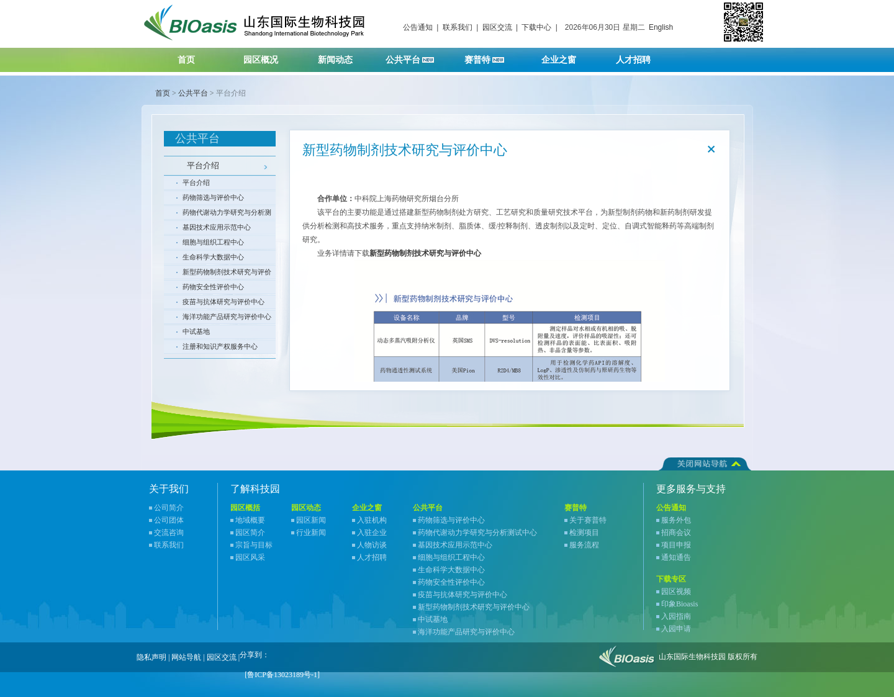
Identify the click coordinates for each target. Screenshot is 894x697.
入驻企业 (372, 532)
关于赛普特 (588, 520)
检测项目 (584, 532)
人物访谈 (372, 545)
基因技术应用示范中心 (217, 227)
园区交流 (497, 27)
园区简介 (250, 532)
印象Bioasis (679, 604)
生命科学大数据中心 (213, 257)
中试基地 (196, 331)
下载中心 (536, 27)
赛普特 (490, 56)
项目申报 (676, 545)
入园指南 (676, 616)
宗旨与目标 (254, 545)
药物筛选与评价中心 (213, 197)
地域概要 (250, 520)
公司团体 (169, 520)
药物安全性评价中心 (213, 286)
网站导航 (186, 657)
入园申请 (676, 628)
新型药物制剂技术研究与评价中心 (227, 273)
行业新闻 (311, 532)
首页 (186, 60)
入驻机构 (372, 520)
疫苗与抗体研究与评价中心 (223, 301)
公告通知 (418, 27)
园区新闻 (311, 520)
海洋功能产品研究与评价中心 (227, 316)
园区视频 (676, 591)
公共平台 (414, 56)
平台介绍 (203, 165)
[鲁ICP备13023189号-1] (282, 674)
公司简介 (169, 507)
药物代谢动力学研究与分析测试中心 (227, 214)
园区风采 (250, 557)
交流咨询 (169, 532)
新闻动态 (343, 56)
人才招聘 (641, 56)
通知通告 (676, 557)
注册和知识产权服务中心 (220, 346)
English (661, 27)
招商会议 (676, 532)
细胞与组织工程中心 (213, 242)
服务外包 (676, 520)
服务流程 (584, 545)
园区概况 (268, 56)
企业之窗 (566, 56)
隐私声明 (151, 657)
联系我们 (457, 27)
